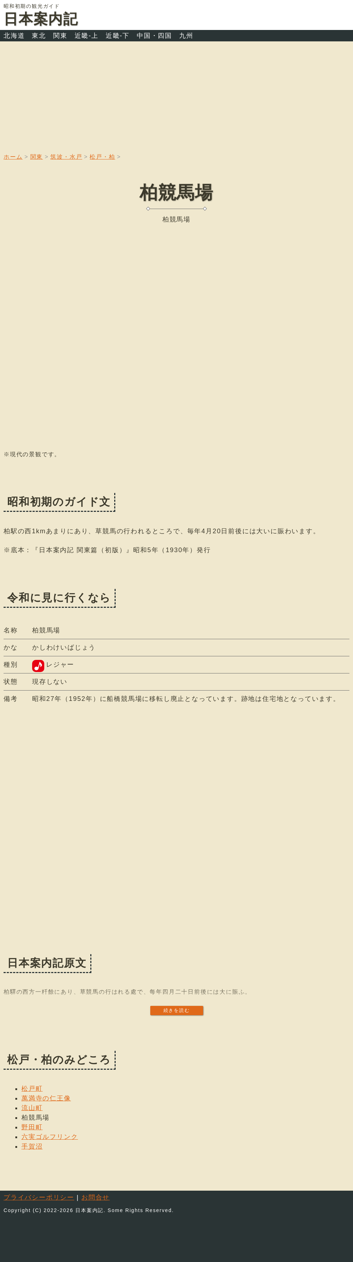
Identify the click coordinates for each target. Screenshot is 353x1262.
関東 (60, 35)
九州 (186, 35)
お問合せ (95, 1197)
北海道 (14, 35)
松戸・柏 (102, 157)
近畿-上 (87, 35)
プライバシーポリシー (39, 1197)
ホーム (13, 157)
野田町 (31, 1127)
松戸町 (31, 1088)
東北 (39, 35)
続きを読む (176, 1010)
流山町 (31, 1107)
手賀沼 (31, 1146)
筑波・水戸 (66, 157)
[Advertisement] (176, 95)
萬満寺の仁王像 (46, 1098)
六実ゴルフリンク (49, 1136)
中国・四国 (154, 35)
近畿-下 (118, 35)
